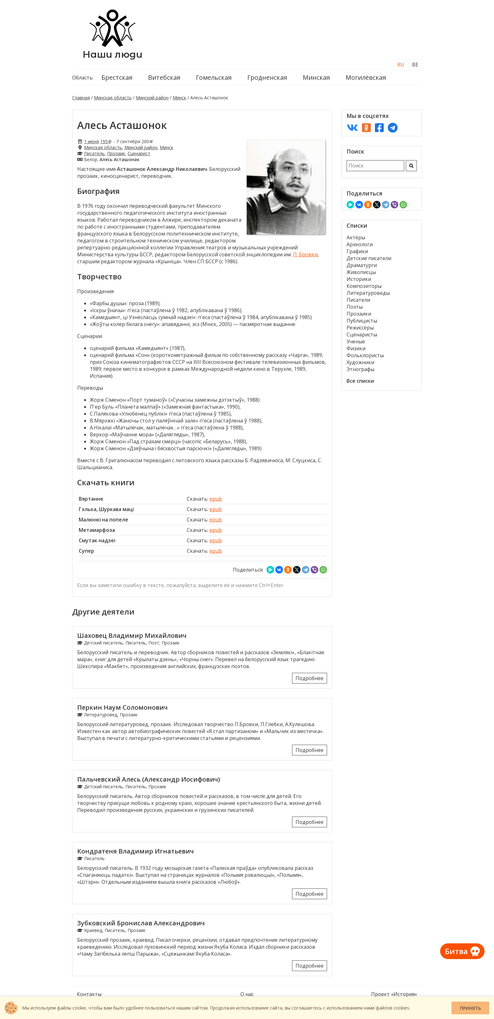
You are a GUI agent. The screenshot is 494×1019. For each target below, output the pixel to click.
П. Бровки (305, 254)
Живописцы (361, 272)
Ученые (356, 341)
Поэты (355, 306)
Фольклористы (365, 355)
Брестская (116, 77)
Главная (81, 98)
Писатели (358, 299)
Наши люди (112, 54)
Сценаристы (362, 334)
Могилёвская (366, 77)
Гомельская (214, 77)
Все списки (360, 380)
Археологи (360, 244)
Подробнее (310, 678)
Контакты (89, 994)
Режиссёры (360, 327)
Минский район (152, 98)
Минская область (113, 98)
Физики (356, 348)
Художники (360, 362)
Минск (179, 98)
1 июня (91, 141)
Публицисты (362, 320)
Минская (316, 77)
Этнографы (360, 369)
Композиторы (364, 285)
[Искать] (411, 165)
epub (216, 498)
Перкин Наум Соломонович (122, 707)
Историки (359, 279)
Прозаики (359, 313)
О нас (247, 994)
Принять (470, 1008)
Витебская (164, 77)
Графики (357, 251)
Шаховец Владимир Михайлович (132, 635)
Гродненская (267, 77)
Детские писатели (369, 258)
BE (415, 64)
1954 (105, 141)
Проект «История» (394, 994)
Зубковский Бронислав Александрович (141, 923)
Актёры (356, 237)
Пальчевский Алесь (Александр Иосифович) (148, 779)
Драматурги (362, 265)
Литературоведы (368, 292)
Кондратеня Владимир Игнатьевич (135, 851)
